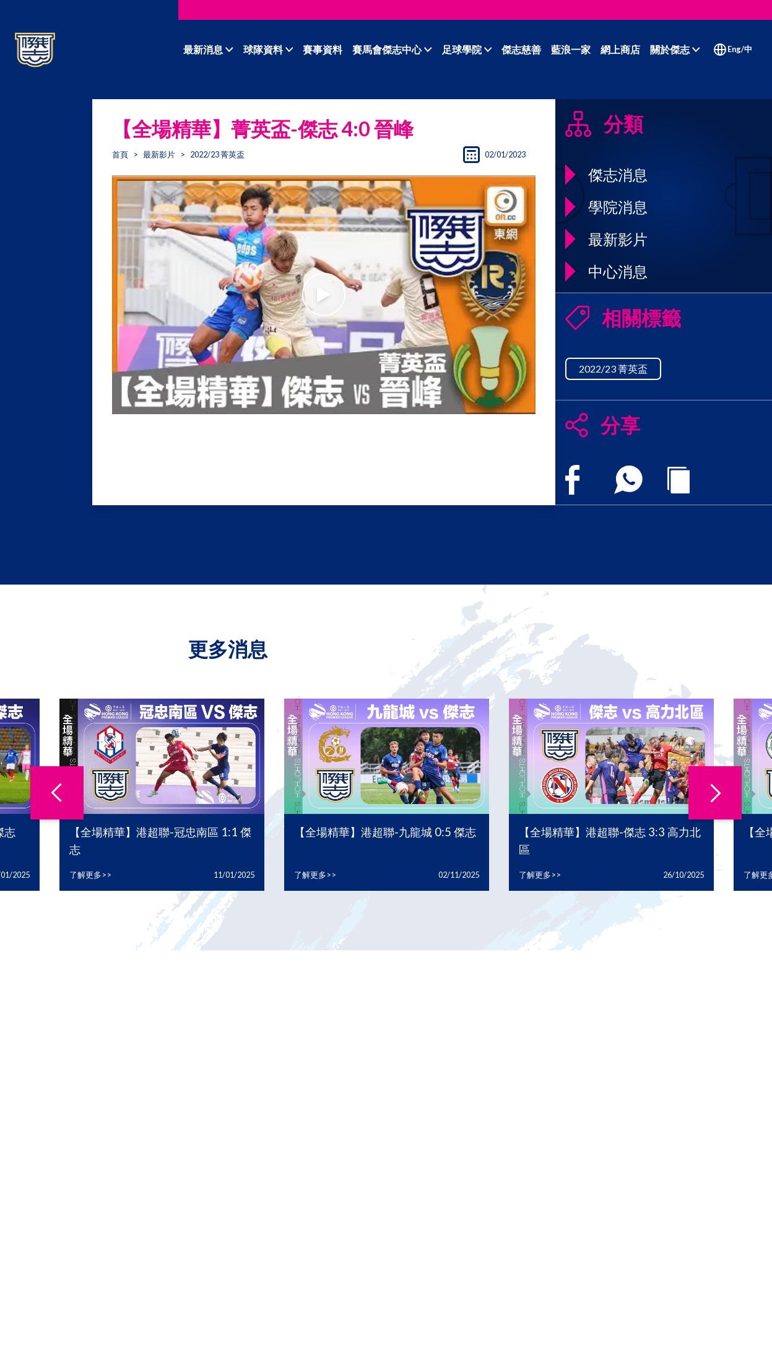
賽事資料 (322, 49)
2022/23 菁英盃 (613, 368)
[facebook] (572, 480)
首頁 (120, 154)
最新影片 (159, 154)
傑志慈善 (521, 49)
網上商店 (620, 49)
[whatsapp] (628, 480)
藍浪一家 (571, 49)
